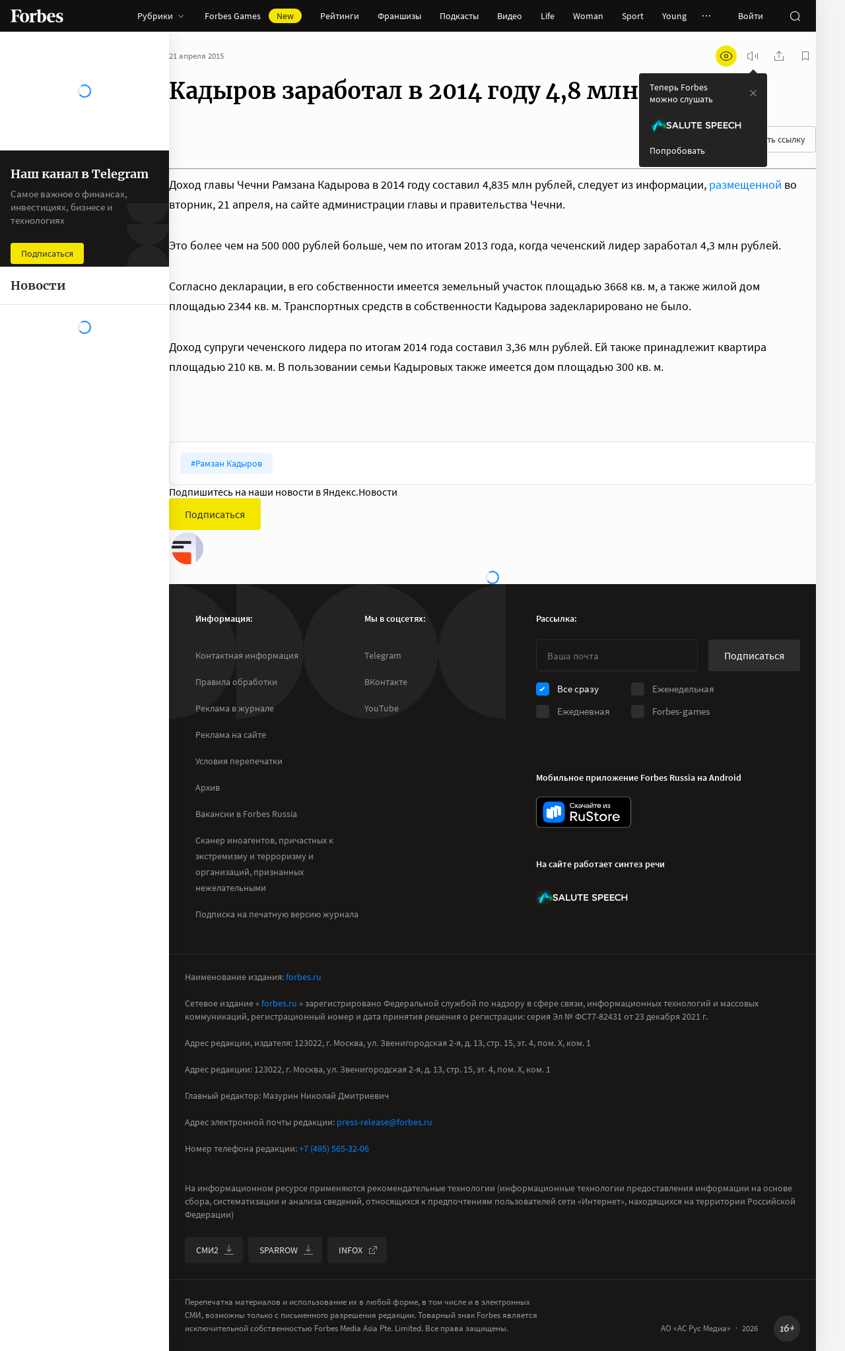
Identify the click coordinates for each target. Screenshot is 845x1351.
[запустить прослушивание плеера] (752, 56)
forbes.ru (303, 977)
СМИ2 (215, 1250)
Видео (509, 16)
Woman (588, 16)
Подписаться (215, 514)
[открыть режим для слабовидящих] (726, 56)
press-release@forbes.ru (384, 1122)
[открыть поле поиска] (794, 15)
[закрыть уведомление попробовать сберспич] (753, 93)
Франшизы (399, 16)
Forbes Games (253, 16)
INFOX (358, 1250)
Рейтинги (339, 16)
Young (674, 16)
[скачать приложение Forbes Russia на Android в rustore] (583, 812)
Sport (633, 16)
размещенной (745, 184)
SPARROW (286, 1250)
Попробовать (677, 150)
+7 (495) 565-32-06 (334, 1148)
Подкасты (459, 16)
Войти (750, 16)
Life (548, 16)
